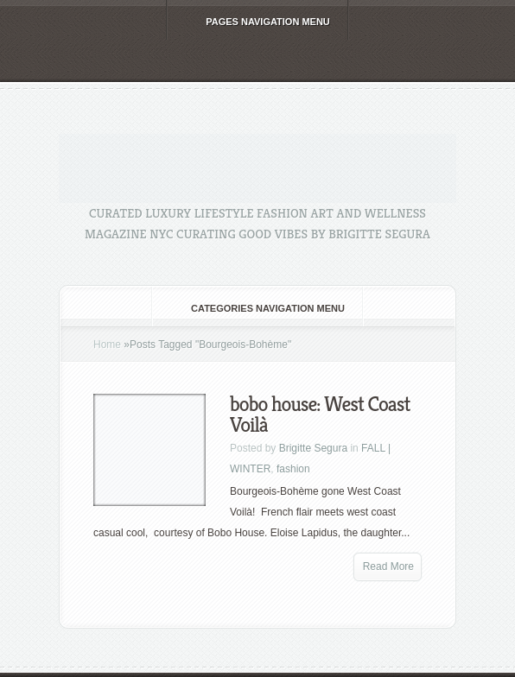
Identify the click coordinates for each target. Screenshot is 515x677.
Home (107, 344)
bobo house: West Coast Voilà (320, 414)
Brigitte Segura (313, 448)
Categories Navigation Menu (256, 308)
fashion (293, 469)
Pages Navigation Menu (256, 21)
